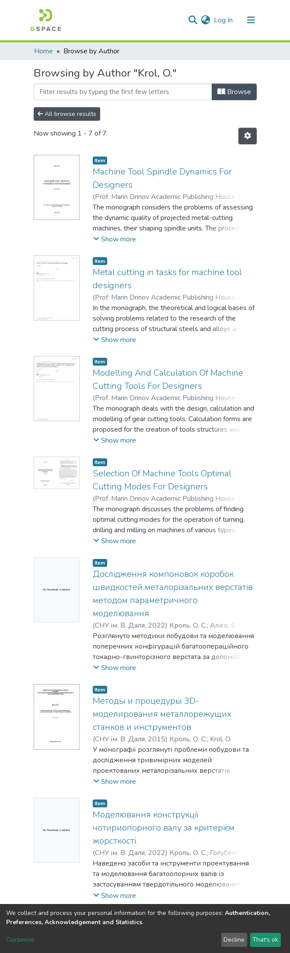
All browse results (67, 114)
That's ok (265, 940)
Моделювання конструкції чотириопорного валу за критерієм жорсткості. (163, 828)
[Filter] (123, 92)
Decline (234, 940)
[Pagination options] (247, 136)
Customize (20, 940)
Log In (224, 20)
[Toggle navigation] (251, 20)
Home (43, 51)
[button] (205, 20)
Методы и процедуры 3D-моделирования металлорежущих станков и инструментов (162, 714)
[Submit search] (193, 20)
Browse (234, 92)
